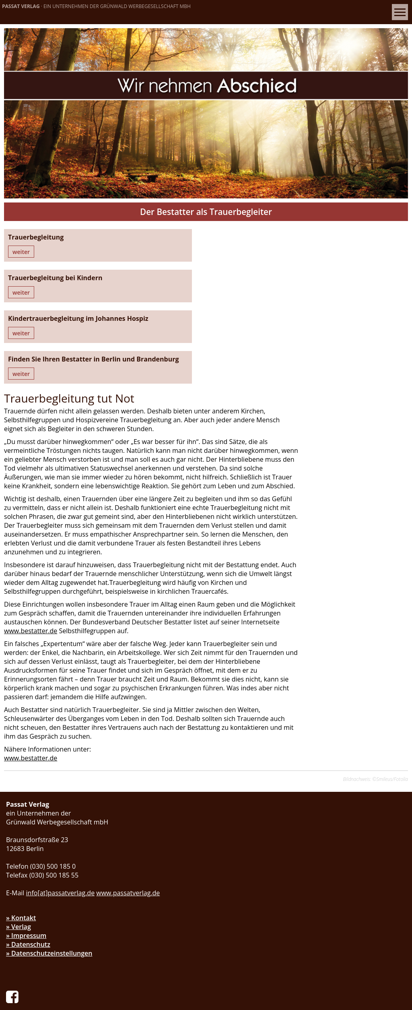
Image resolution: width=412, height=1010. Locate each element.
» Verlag (18, 799)
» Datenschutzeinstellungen (49, 826)
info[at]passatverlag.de (60, 766)
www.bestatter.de (286, 495)
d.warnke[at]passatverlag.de (68, 951)
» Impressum (26, 808)
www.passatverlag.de (128, 766)
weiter (21, 252)
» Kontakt (21, 791)
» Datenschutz (28, 817)
